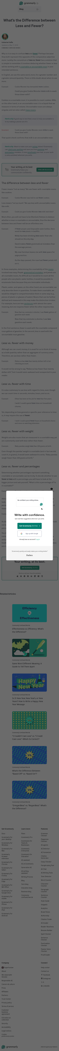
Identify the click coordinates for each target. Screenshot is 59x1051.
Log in (38, 539)
